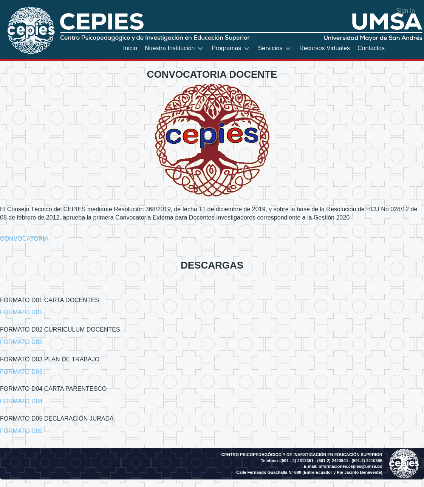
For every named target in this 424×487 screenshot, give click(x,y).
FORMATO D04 (21, 401)
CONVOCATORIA (24, 238)
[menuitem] (130, 48)
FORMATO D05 (21, 431)
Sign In (405, 11)
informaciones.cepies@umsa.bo (350, 466)
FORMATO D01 (21, 312)
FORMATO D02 (21, 342)
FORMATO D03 (21, 372)
